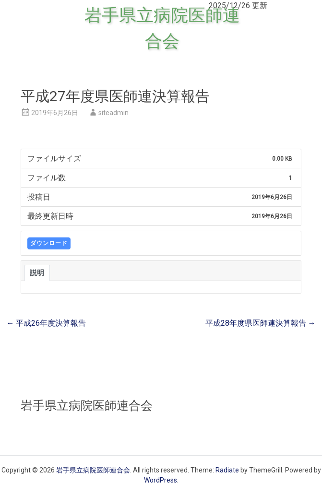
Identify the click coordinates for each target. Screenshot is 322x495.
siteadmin (113, 113)
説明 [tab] (37, 273)
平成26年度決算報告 (46, 323)
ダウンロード (49, 243)
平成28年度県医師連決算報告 (260, 323)
